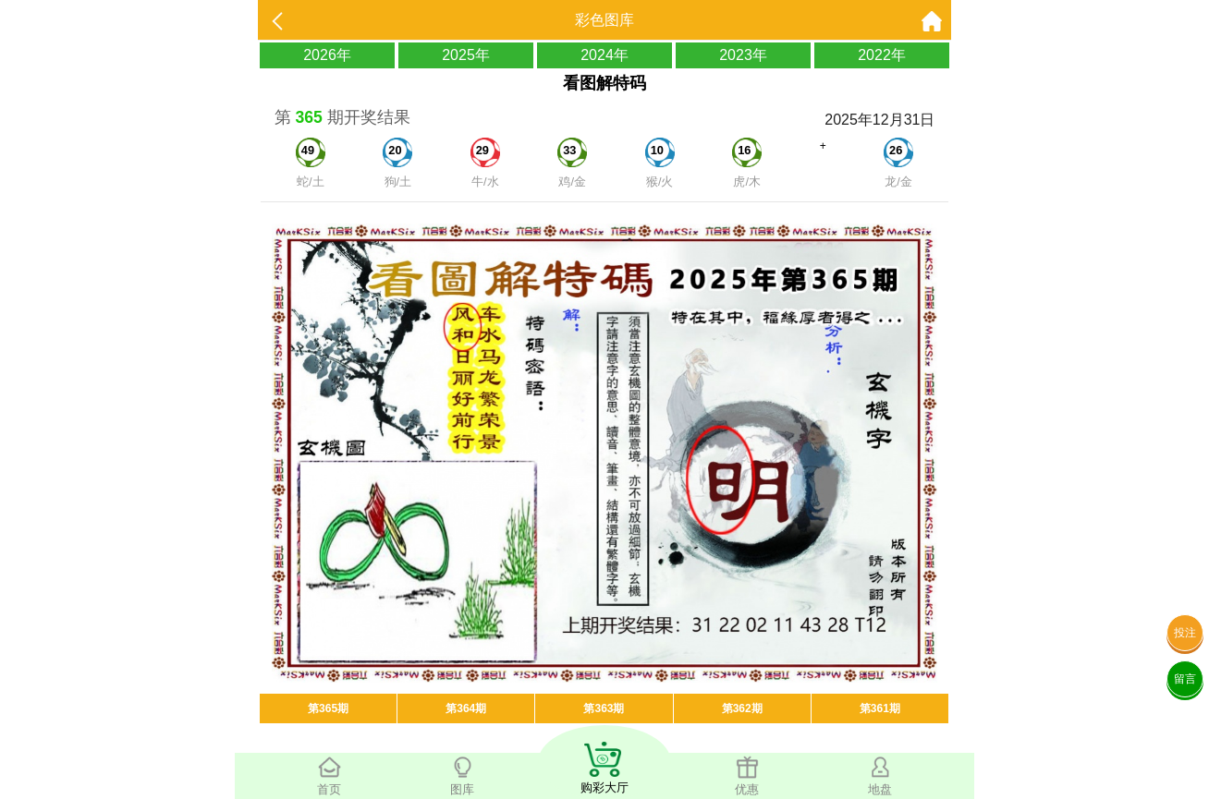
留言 (1185, 678)
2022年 (882, 55)
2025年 (466, 55)
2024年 (604, 55)
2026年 (327, 55)
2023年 (743, 55)
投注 (1185, 632)
